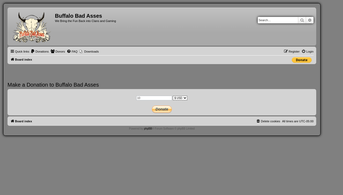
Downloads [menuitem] (91, 51)
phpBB (148, 128)
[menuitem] (40, 51)
